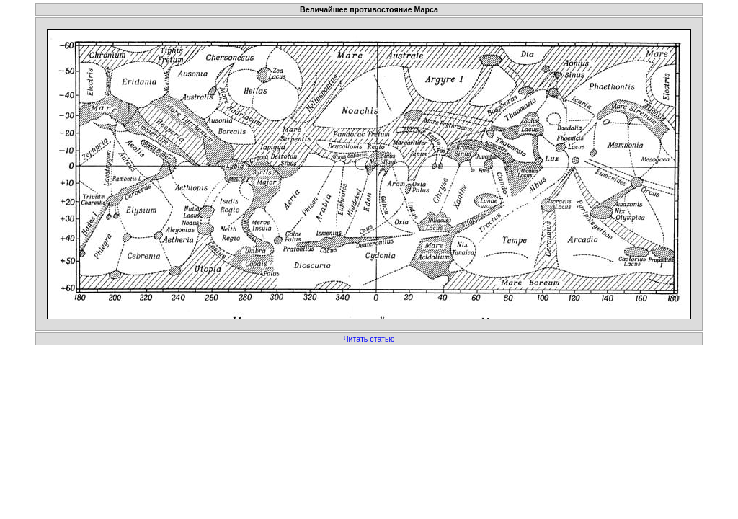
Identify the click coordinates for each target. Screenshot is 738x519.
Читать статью (368, 338)
